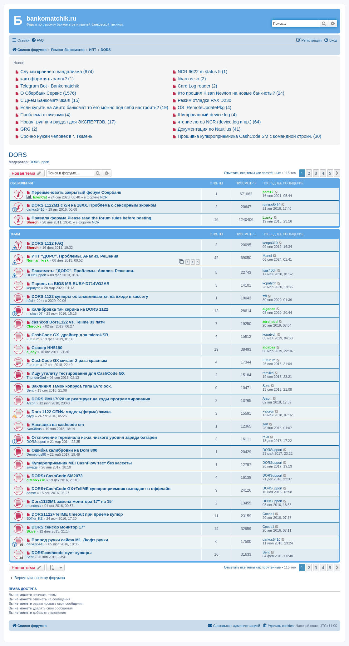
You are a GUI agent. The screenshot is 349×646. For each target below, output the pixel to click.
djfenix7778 (36, 480)
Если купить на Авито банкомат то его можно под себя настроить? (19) (94, 107)
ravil (266, 437)
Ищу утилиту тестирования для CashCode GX (78, 373)
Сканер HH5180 (47, 347)
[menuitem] (37, 40)
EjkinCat (40, 197)
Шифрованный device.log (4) (207, 114)
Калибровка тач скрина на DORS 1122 (70, 309)
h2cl (30, 301)
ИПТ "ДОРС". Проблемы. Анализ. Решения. (76, 256)
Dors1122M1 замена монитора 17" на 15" (73, 501)
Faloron (268, 411)
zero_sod (270, 321)
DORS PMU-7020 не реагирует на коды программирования (91, 399)
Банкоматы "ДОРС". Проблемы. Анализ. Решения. (83, 270)
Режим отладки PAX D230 (204, 100)
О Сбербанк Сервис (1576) (48, 93)
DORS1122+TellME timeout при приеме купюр (77, 514)
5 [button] (330, 173)
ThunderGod (36, 377)
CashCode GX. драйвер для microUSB (70, 335)
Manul (267, 256)
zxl (265, 296)
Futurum (33, 339)
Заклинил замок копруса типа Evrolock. (72, 386)
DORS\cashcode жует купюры (62, 552)
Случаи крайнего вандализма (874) (57, 71)
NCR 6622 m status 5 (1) (202, 71)
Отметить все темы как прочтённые (252, 173)
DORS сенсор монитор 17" (58, 527)
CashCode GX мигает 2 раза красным (69, 360)
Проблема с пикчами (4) (45, 114)
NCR (104, 197)
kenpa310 (270, 243)
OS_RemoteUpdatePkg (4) (204, 107)
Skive (31, 531)
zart (265, 424)
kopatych (33, 288)
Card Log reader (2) (197, 85)
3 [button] (316, 173)
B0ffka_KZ (34, 518)
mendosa (34, 506)
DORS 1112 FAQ (47, 243)
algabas (269, 309)
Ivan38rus (34, 429)
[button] (337, 173)
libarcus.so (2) (192, 78)
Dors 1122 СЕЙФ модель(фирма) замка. (72, 411)
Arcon (31, 403)
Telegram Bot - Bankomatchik (49, 85)
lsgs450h (269, 270)
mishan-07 (34, 313)
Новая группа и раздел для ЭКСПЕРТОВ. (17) (68, 121)
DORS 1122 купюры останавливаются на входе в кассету (90, 296)
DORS (18, 154)
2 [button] (309, 173)
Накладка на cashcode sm (58, 424)
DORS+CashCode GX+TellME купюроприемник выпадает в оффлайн (101, 488)
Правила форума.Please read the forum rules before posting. (92, 218)
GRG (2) (28, 129)
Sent (30, 390)
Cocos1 (268, 514)
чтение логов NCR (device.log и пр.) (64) (219, 121)
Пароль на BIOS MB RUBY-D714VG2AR (71, 283)
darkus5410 (36, 209)
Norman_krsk (37, 260)
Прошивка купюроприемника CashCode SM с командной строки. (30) (249, 136)
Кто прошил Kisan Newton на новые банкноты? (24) (231, 93)
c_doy (32, 352)
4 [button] (323, 173)
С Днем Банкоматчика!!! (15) (50, 100)
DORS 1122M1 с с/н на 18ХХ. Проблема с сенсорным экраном (94, 205)
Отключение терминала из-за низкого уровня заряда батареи (94, 437)
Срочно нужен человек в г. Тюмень (56, 136)
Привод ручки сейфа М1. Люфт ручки (70, 540)
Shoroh (33, 222)
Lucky (268, 217)
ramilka (268, 373)
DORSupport (39, 162)
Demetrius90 (36, 454)
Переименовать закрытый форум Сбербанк (76, 192)
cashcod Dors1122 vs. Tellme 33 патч (68, 322)
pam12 (268, 192)
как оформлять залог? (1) (47, 78)
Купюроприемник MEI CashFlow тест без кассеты (82, 463)
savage (32, 467)
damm (31, 493)
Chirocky (34, 326)
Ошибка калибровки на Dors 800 (64, 450)
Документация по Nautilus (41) (209, 129)
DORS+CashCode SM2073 (57, 475)
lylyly (30, 416)
